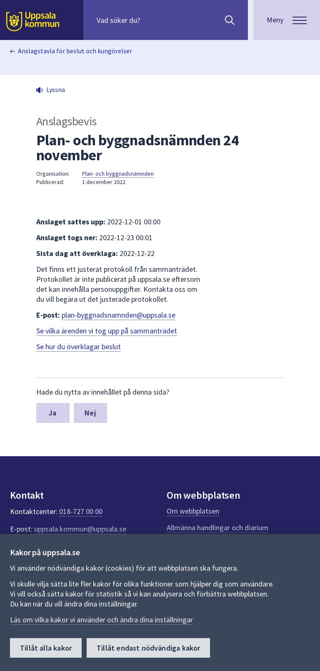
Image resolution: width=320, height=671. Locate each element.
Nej (90, 413)
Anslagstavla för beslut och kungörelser (75, 51)
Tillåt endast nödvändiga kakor (148, 648)
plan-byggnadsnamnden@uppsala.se (118, 315)
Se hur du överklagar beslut (78, 346)
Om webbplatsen (193, 511)
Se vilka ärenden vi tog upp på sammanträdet (106, 331)
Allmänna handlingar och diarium (217, 527)
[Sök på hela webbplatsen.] (150, 20)
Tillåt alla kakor (46, 648)
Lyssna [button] (55, 89)
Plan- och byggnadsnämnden (118, 173)
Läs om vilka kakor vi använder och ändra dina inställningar (101, 619)
